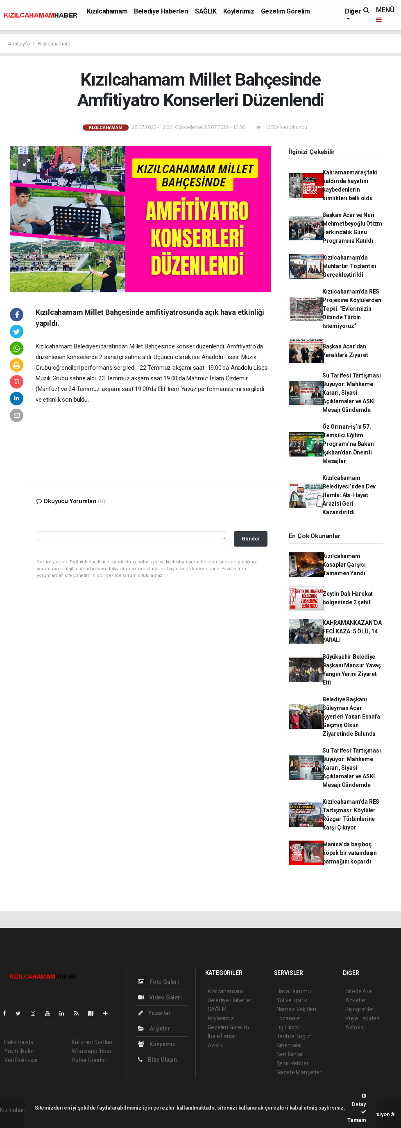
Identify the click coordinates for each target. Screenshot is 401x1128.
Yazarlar (154, 1013)
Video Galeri (159, 997)
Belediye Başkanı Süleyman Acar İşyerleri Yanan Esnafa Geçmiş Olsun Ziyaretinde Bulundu (351, 716)
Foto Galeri (158, 982)
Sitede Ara (358, 991)
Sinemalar (289, 1045)
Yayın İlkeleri (19, 1051)
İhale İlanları (223, 1036)
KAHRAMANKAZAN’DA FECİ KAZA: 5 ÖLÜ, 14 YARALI (352, 631)
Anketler (356, 1000)
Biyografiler (359, 1009)
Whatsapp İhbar (91, 1051)
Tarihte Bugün (294, 1036)
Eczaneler (288, 1018)
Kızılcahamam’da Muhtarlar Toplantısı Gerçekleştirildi (349, 266)
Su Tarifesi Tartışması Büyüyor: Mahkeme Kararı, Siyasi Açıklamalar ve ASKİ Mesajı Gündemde (351, 392)
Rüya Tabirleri (362, 1018)
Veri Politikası (20, 1060)
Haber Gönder (89, 1060)
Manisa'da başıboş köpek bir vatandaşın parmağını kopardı (349, 853)
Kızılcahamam (107, 11)
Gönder (251, 539)
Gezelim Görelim (285, 11)
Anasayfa (19, 44)
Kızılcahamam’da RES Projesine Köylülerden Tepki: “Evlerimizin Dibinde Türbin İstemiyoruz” (351, 308)
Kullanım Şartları (92, 1042)
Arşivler (154, 1028)
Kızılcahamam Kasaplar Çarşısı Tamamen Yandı (344, 564)
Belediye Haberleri (161, 11)
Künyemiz (156, 1044)
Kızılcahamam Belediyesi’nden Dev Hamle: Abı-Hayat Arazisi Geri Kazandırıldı (349, 495)
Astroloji (355, 1027)
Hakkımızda (19, 1042)
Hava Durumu (293, 991)
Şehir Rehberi (293, 1063)
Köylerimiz (238, 11)
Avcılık (216, 1045)
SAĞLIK (206, 11)
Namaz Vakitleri (296, 1009)
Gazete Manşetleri (299, 1072)
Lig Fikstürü (290, 1027)
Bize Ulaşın (157, 1059)
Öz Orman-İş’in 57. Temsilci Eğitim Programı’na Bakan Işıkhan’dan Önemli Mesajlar (348, 443)
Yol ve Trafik (292, 1000)
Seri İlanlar (289, 1054)
